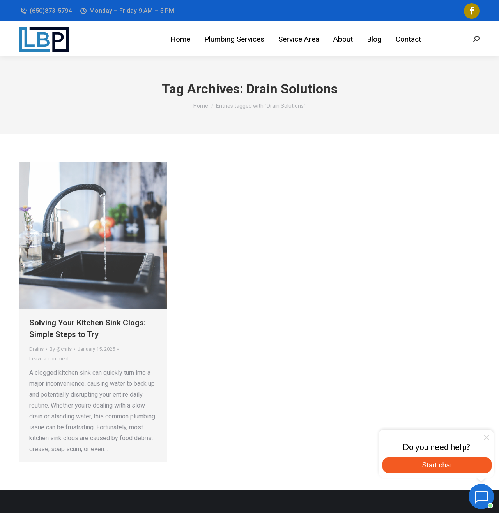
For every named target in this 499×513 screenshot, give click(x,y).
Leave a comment (49, 359)
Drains (36, 349)
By (61, 349)
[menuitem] (180, 38)
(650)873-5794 (45, 10)
